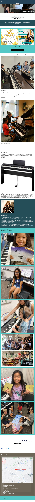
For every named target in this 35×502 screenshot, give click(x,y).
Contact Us (17, 443)
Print (2, 497)
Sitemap (5, 497)
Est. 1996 (17, 3)
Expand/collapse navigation (17, 1)
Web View (32, 497)
